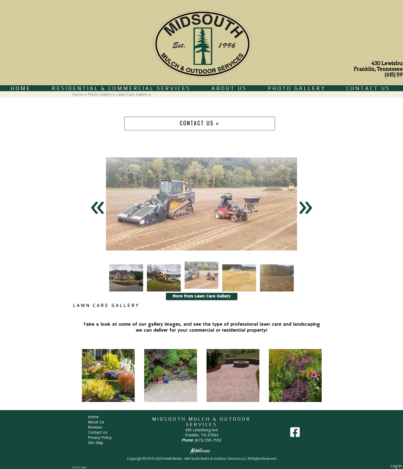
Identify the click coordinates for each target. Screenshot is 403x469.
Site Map (99, 442)
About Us (229, 88)
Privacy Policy (104, 437)
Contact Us (368, 88)
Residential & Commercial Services (121, 88)
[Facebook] (295, 434)
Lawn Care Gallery (132, 94)
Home (21, 88)
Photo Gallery (296, 88)
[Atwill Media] (202, 450)
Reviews (99, 427)
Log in (396, 465)
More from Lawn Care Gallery (201, 296)
